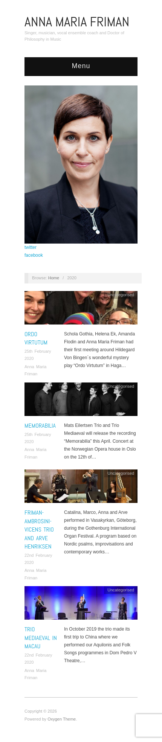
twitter (30, 247)
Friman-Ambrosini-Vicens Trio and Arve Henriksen (39, 529)
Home (53, 278)
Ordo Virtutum (35, 338)
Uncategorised (120, 295)
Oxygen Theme (61, 719)
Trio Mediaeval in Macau (40, 637)
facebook (33, 255)
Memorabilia (40, 426)
